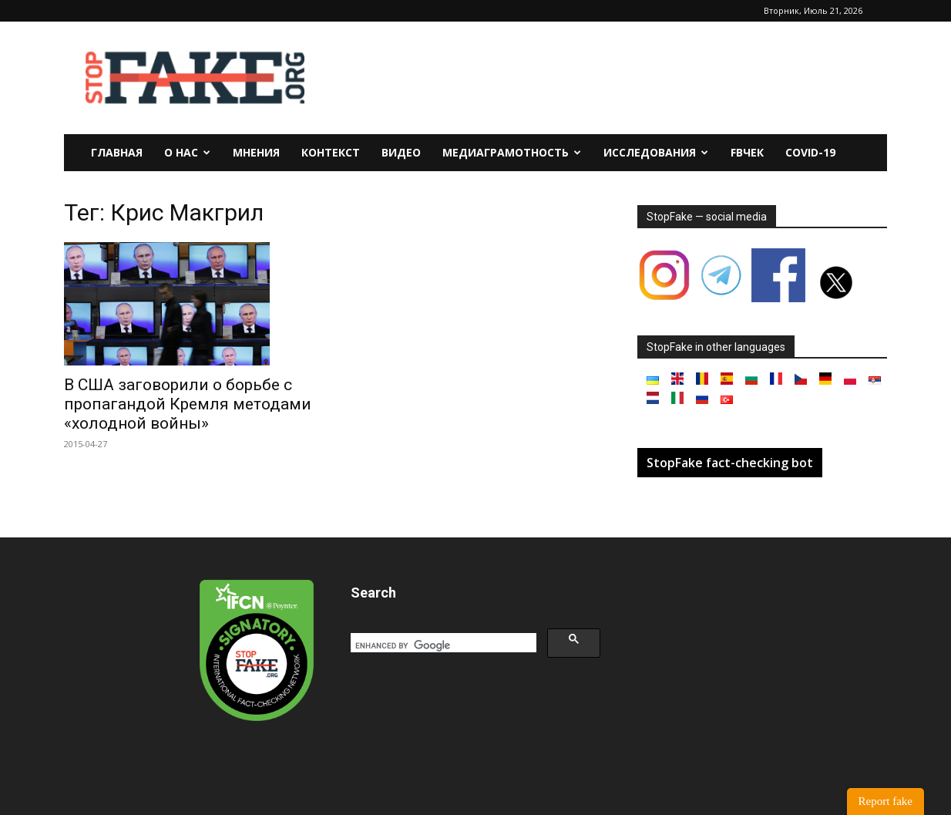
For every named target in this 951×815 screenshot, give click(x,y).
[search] (442, 645)
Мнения (256, 152)
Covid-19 (810, 152)
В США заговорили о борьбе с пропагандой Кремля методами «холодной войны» (187, 404)
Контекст (330, 152)
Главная (117, 152)
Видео (401, 152)
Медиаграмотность (511, 152)
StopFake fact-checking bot (730, 462)
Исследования (655, 152)
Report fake (885, 801)
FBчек (747, 152)
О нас (187, 152)
